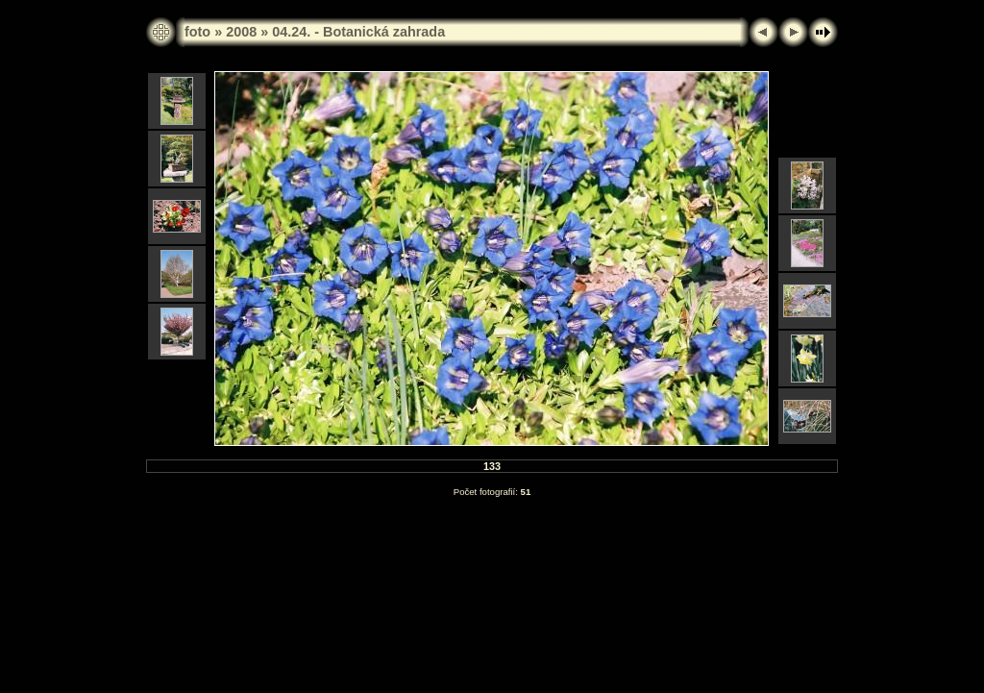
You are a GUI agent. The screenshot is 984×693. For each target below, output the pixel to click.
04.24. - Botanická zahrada (358, 31)
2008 (241, 31)
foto (197, 31)
